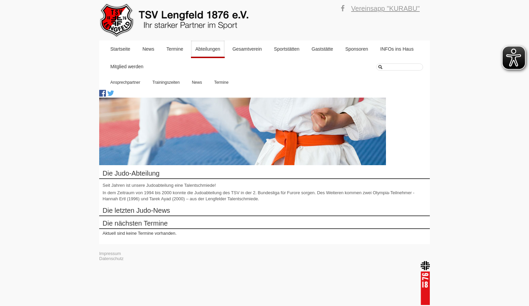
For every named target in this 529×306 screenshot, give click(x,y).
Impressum (110, 253)
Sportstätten (287, 49)
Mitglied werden (126, 66)
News (148, 49)
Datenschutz (111, 258)
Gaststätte (322, 49)
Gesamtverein (247, 49)
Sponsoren (356, 49)
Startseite (120, 49)
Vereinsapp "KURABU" (385, 8)
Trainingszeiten (166, 82)
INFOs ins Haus (397, 49)
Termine (174, 49)
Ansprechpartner (125, 82)
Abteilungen (207, 49)
